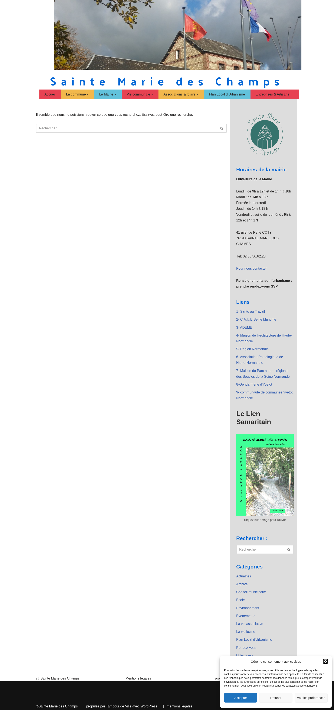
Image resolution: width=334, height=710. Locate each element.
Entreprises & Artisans (272, 94)
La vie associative (249, 624)
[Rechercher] (126, 128)
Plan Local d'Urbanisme (254, 639)
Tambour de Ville (118, 706)
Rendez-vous (246, 647)
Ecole (240, 600)
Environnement (247, 608)
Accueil (50, 94)
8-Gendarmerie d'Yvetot (254, 384)
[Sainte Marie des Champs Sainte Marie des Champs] (167, 81)
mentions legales (179, 706)
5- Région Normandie (252, 349)
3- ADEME (244, 327)
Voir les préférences (311, 698)
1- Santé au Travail (250, 311)
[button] (325, 661)
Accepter (240, 698)
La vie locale (245, 631)
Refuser (276, 698)
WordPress (149, 706)
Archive (242, 584)
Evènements (245, 616)
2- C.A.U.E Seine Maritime (256, 319)
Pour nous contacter (251, 268)
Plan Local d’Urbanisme (227, 94)
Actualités (243, 576)
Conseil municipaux (251, 592)
